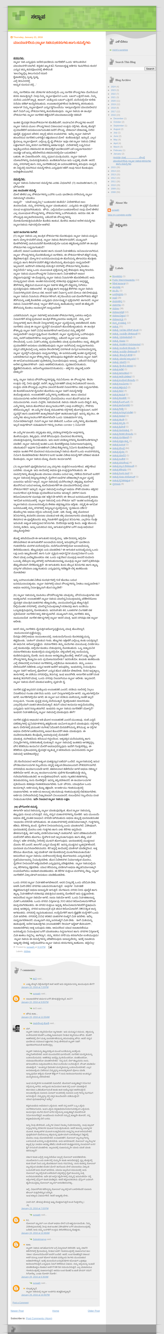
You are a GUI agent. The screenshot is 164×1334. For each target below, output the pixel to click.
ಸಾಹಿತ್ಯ (115, 326)
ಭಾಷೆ (114, 298)
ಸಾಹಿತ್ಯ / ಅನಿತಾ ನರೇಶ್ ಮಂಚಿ (125, 330)
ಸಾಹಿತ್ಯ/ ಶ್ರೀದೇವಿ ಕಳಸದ (122, 366)
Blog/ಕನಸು (117, 276)
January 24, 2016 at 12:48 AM (35, 1233)
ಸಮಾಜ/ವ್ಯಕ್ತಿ (117, 319)
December (118, 118)
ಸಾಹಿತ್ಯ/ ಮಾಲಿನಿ (119, 362)
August (117, 129)
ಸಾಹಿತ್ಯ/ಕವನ (118, 391)
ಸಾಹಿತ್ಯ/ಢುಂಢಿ (118, 419)
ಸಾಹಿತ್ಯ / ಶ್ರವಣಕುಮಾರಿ (122, 337)
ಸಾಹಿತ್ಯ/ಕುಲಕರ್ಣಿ (119, 398)
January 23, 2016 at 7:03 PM (34, 1208)
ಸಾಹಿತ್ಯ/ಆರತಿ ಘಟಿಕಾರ (121, 376)
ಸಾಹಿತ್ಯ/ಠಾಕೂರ (118, 416)
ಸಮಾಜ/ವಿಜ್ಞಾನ (119, 315)
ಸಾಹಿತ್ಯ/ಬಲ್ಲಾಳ (118, 444)
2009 (113, 188)
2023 (113, 90)
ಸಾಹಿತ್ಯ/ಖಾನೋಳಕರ (121, 405)
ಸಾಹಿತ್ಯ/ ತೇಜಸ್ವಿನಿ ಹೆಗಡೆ (122, 355)
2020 (113, 101)
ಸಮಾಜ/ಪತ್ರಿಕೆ (118, 312)
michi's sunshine (120, 50)
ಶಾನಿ (35, 978)
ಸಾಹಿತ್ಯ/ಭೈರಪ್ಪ (118, 452)
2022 (113, 94)
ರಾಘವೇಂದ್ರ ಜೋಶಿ (41, 1023)
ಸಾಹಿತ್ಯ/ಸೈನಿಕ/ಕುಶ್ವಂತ (121, 480)
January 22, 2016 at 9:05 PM (34, 1002)
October (117, 122)
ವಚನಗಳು (116, 305)
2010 (113, 185)
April (115, 143)
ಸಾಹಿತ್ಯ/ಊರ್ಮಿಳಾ (120, 383)
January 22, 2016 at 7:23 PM (34, 987)
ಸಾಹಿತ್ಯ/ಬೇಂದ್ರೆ (118, 448)
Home (55, 1310)
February (118, 150)
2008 (113, 192)
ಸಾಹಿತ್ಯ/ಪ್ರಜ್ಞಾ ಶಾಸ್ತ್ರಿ (120, 441)
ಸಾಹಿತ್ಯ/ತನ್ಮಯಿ (118, 423)
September (119, 125)
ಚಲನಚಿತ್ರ (116, 287)
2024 (113, 86)
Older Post (94, 1310)
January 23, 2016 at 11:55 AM (35, 1017)
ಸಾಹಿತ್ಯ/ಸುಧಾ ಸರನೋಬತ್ (123, 477)
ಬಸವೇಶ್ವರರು (117, 294)
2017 (113, 111)
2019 (113, 104)
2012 (113, 178)
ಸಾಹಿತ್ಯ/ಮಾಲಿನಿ (119, 455)
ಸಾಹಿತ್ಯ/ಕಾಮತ (118, 394)
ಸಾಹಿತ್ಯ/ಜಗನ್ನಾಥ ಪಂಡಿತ (122, 412)
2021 (113, 97)
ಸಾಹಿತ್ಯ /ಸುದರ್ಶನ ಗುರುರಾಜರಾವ (126, 344)
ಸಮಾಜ (27, 951)
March (116, 147)
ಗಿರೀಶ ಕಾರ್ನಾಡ (118, 283)
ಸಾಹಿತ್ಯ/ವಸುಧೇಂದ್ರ (120, 462)
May (115, 139)
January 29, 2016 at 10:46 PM (35, 1295)
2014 (113, 171)
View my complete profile (119, 215)
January (117, 154)
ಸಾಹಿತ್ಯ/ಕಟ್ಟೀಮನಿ (119, 387)
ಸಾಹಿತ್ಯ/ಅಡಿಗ (118, 369)
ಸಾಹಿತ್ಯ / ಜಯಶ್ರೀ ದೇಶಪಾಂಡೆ (124, 333)
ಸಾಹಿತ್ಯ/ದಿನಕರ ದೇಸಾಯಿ (122, 434)
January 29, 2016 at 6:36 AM (34, 1277)
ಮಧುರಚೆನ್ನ (117, 301)
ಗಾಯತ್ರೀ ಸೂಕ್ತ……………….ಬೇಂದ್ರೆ (129, 157)
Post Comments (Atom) (39, 1318)
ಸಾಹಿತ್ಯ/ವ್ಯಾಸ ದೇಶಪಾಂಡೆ (123, 466)
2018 (113, 108)
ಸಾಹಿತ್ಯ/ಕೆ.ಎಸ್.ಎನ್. (121, 402)
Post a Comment (20, 1302)
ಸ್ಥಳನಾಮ (116, 484)
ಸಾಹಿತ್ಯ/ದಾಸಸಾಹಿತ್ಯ (120, 430)
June (116, 136)
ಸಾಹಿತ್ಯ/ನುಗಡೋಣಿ (120, 437)
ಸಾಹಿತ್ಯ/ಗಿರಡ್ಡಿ (118, 409)
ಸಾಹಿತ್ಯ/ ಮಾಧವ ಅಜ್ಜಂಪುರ (124, 358)
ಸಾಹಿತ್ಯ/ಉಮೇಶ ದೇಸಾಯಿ (123, 380)
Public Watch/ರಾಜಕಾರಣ (123, 280)
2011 (113, 181)
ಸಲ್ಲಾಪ (38, 17)
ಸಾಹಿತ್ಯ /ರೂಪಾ (118, 341)
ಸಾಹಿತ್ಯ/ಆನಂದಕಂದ (120, 373)
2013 (113, 174)
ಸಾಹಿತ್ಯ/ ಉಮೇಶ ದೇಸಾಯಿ (124, 348)
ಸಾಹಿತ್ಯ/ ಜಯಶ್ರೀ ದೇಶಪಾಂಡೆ (124, 351)
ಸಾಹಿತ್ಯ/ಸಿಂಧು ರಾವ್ (120, 473)
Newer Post (17, 1310)
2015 (113, 167)
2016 (113, 115)
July (115, 132)
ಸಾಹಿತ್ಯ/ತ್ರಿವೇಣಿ (118, 427)
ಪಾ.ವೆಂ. (115, 290)
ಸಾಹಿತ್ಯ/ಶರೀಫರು (119, 469)
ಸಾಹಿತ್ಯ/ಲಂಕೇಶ (118, 459)
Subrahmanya (39, 1239)
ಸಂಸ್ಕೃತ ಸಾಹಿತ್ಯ (119, 323)
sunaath (36, 993)
